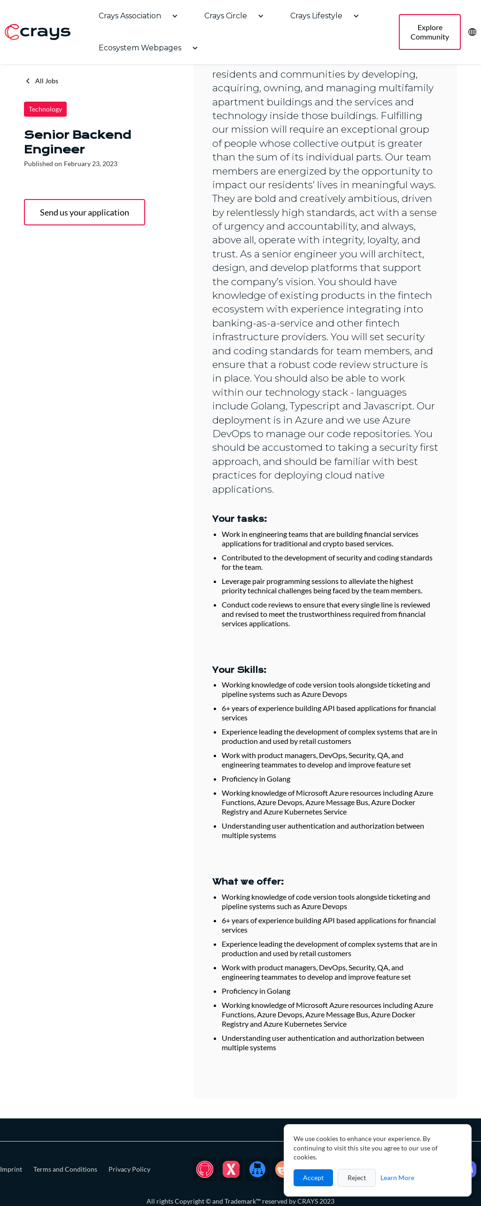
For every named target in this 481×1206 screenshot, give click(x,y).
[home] (37, 32)
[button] (134, 16)
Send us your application (84, 212)
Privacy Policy (129, 1169)
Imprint (11, 1169)
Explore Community (430, 32)
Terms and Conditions (65, 1169)
